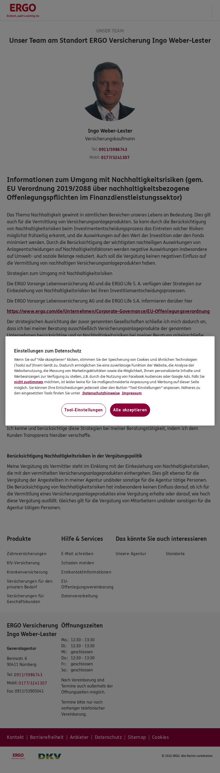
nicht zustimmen (28, 382)
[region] (110, 380)
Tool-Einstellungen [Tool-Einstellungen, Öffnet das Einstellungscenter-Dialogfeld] (83, 409)
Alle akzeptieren (130, 409)
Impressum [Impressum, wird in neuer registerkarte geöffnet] (131, 393)
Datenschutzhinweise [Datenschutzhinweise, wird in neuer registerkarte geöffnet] (101, 393)
